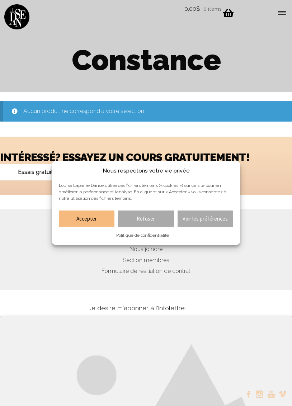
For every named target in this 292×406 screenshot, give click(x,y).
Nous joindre (146, 249)
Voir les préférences (205, 218)
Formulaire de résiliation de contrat (146, 271)
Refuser (146, 218)
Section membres (146, 260)
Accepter (86, 218)
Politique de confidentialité (142, 235)
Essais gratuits (37, 172)
